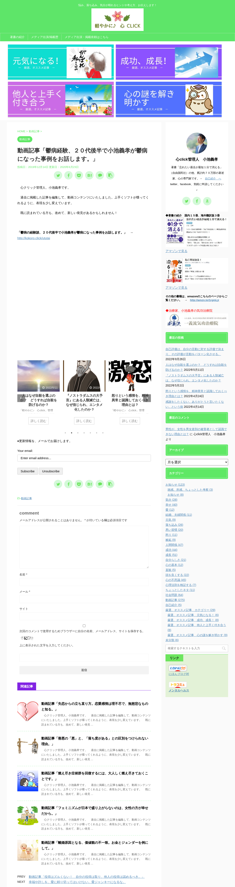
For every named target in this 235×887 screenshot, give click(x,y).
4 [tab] (84, 378)
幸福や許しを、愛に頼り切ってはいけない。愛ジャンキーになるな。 (77, 827)
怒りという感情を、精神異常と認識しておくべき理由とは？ (130, 345)
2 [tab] (71, 378)
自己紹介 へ (213, 123)
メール (24, 536)
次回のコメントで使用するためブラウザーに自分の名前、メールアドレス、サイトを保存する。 (82, 576)
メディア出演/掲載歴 (44, 37)
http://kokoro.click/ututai (33, 183)
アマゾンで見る (176, 196)
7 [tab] (103, 378)
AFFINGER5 (160, 881)
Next (147, 343)
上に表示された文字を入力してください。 (47, 590)
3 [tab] (78, 378)
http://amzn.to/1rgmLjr (204, 245)
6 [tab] (97, 378)
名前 (23, 519)
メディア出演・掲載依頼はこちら (87, 37)
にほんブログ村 (179, 619)
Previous (21, 343)
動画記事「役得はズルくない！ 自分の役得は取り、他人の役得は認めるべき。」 (87, 822)
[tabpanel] (38, 339)
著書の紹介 (17, 37)
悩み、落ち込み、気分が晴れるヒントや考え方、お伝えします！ (117, 875)
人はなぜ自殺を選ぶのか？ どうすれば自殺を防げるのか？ (38, 345)
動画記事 (26, 443)
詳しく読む (38, 366)
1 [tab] (65, 378)
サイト (23, 553)
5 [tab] (90, 378)
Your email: (25, 396)
